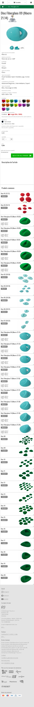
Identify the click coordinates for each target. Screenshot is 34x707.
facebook (6, 595)
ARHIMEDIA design (9, 663)
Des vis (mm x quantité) (8, 127)
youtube (6, 599)
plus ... (3, 627)
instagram (6, 592)
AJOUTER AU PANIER (22, 155)
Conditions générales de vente (9, 658)
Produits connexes (8, 188)
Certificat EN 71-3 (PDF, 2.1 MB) (9, 634)
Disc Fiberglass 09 (13, 7)
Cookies (3, 655)
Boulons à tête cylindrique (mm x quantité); (13, 126)
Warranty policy (5, 660)
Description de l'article (9, 162)
